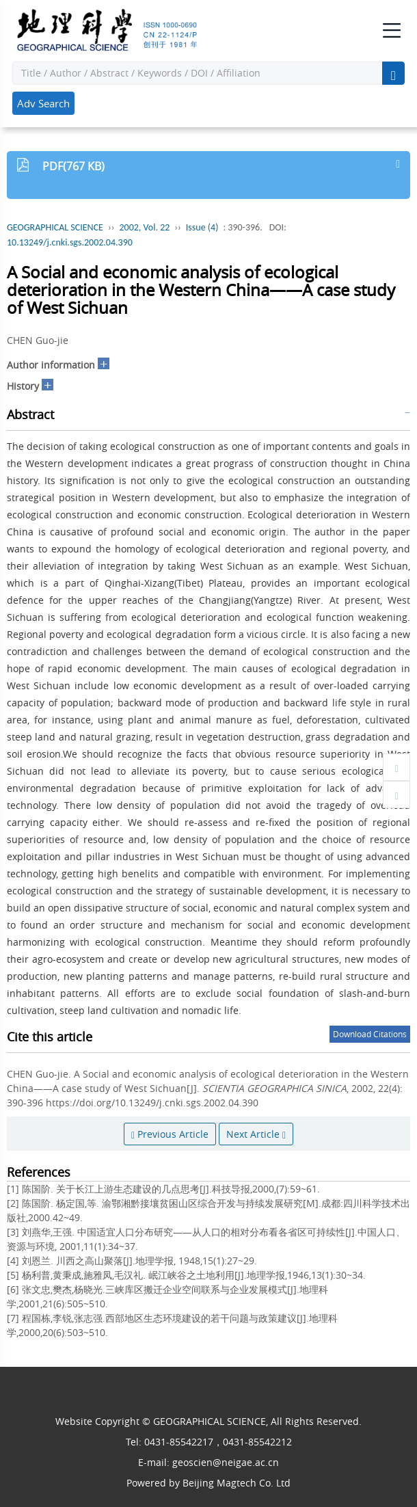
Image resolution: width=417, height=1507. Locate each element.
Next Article (256, 1134)
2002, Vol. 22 (144, 227)
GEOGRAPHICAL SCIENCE (55, 227)
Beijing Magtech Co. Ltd (237, 1482)
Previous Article (170, 1134)
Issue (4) (202, 227)
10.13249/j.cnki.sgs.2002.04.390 (70, 242)
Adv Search (43, 103)
